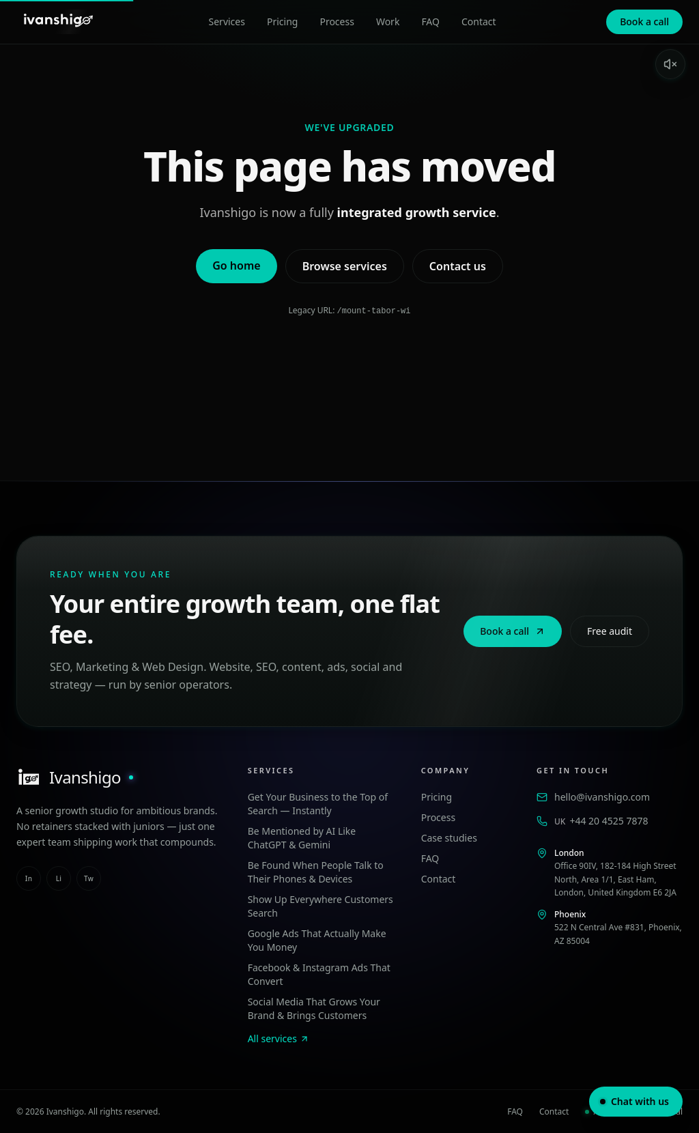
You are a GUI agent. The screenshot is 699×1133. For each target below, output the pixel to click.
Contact (478, 21)
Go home (236, 265)
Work (387, 21)
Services (227, 21)
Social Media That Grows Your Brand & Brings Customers (314, 1007)
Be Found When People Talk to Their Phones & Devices (316, 871)
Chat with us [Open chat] (634, 1101)
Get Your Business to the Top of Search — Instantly (318, 803)
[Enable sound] (670, 64)
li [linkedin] (59, 878)
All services (278, 1037)
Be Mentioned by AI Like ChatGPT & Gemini (302, 837)
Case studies (449, 837)
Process (336, 21)
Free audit (609, 630)
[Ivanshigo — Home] (57, 22)
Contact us (457, 266)
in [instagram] (28, 878)
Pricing (282, 21)
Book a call (644, 21)
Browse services (344, 266)
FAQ (430, 21)
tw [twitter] (89, 878)
